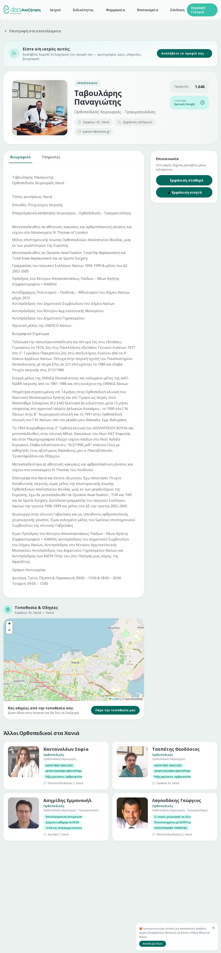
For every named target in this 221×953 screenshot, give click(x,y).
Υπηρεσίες (51, 159)
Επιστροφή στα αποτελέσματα (32, 31)
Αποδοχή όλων (153, 943)
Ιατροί (55, 10)
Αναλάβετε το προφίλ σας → (184, 53)
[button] (9, 624)
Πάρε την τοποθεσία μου (115, 710)
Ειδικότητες (83, 10)
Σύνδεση (177, 10)
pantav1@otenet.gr (94, 131)
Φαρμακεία (115, 10)
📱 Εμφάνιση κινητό (184, 192)
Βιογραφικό (20, 159)
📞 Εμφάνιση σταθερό (184, 180)
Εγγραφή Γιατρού (198, 10)
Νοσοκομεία (147, 10)
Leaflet (114, 699)
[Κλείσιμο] (213, 928)
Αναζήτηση (31, 10)
